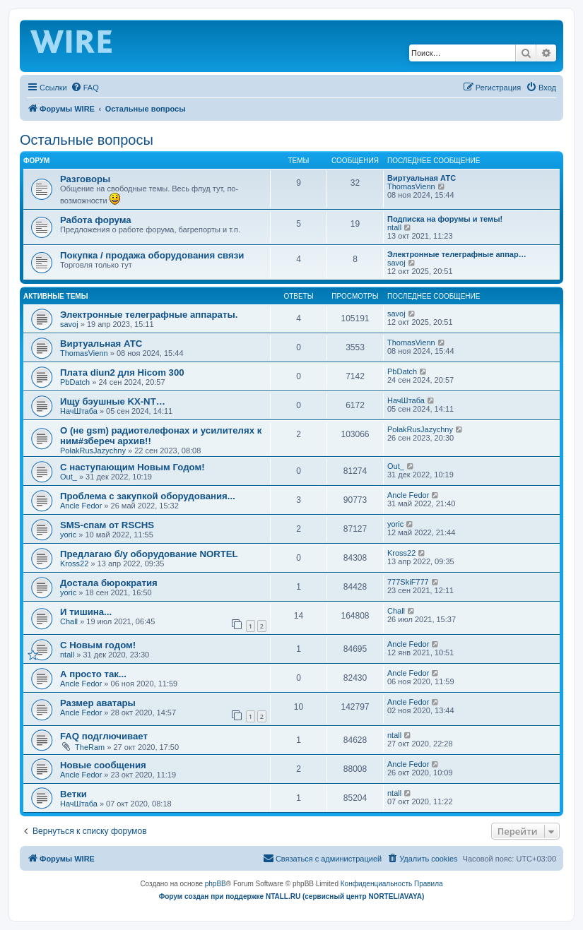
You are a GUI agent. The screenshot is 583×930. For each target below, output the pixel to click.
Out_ (68, 476)
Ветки (73, 794)
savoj (396, 262)
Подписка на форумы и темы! (444, 219)
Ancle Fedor (81, 505)
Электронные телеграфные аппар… (456, 254)
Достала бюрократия (109, 583)
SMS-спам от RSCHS (107, 525)
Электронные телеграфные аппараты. (148, 314)
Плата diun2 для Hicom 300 (122, 372)
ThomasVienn (411, 186)
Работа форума (95, 220)
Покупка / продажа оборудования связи (152, 255)
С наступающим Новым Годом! (132, 467)
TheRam (90, 747)
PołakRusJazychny (93, 450)
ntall (394, 227)
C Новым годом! (98, 645)
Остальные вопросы (86, 140)
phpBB (215, 884)
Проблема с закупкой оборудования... (147, 496)
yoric (68, 534)
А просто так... (93, 674)
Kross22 (74, 563)
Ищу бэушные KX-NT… (112, 401)
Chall (69, 621)
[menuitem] (85, 87)
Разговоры (85, 179)
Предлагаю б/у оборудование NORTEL (149, 554)
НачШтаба (79, 411)
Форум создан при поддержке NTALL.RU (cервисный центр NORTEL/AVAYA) (292, 896)
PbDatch (75, 382)
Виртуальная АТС (421, 178)
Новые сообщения (103, 765)
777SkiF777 (408, 582)
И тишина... (86, 612)
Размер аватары (98, 703)
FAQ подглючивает (104, 736)
